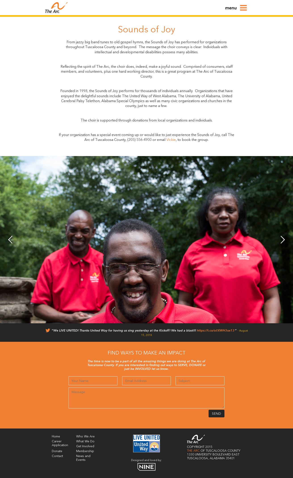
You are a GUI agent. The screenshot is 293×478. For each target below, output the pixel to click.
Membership (85, 451)
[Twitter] (47, 331)
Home (56, 436)
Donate (57, 451)
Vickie (171, 140)
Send (216, 414)
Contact (57, 456)
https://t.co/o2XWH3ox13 (215, 330)
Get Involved (85, 446)
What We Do (85, 441)
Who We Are (85, 436)
